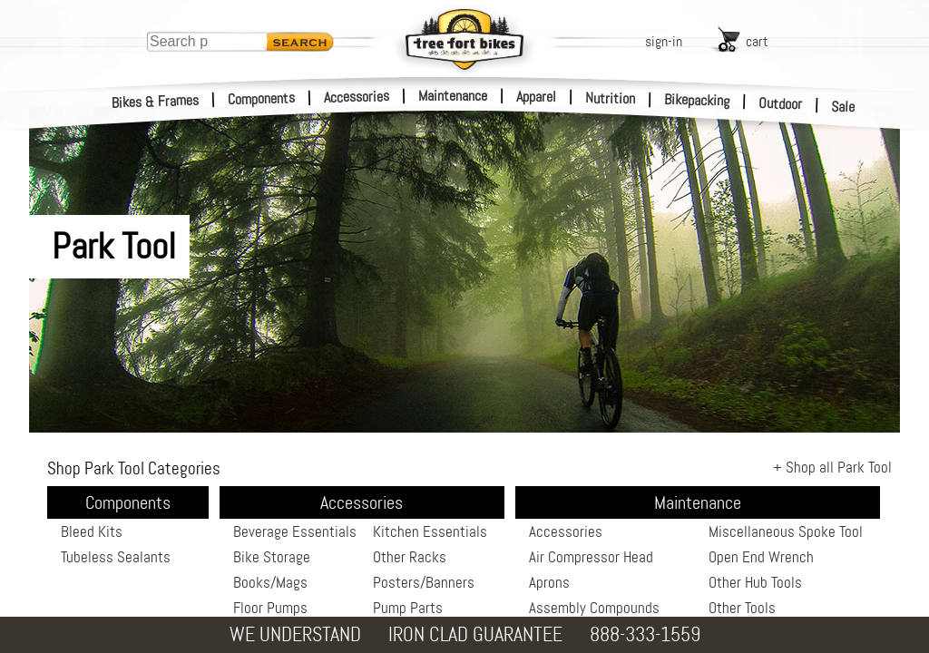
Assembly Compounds (594, 608)
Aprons (549, 582)
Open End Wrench (761, 557)
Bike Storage (271, 557)
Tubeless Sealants (116, 557)
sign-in (663, 41)
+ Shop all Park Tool (832, 467)
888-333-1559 (645, 634)
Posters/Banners (423, 582)
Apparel (536, 96)
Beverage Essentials (295, 531)
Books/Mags (270, 582)
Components (262, 98)
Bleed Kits (91, 531)
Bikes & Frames (156, 101)
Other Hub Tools (755, 582)
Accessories (356, 96)
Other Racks (409, 557)
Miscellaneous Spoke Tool (786, 531)
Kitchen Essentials (430, 531)
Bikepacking (697, 100)
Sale (843, 107)
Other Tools (742, 608)
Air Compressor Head (591, 557)
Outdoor (780, 103)
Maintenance (452, 95)
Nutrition (610, 98)
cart (757, 41)
